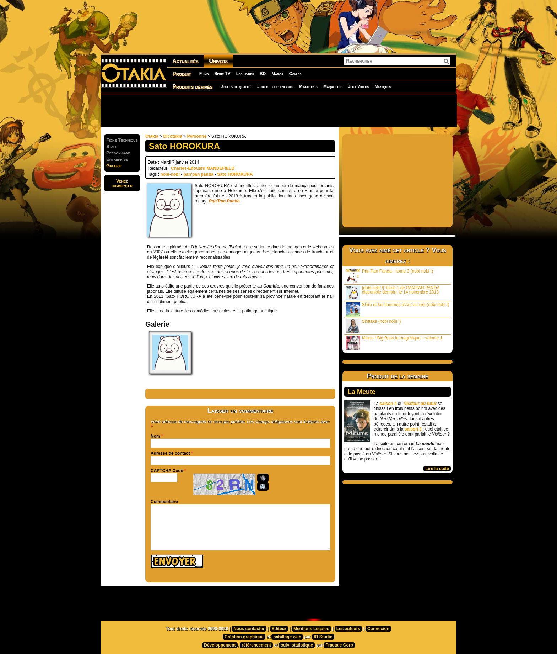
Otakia (151, 136)
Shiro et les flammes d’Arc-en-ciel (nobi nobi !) (397, 309)
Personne (196, 136)
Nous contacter (248, 628)
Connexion (378, 628)
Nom (155, 436)
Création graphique (244, 636)
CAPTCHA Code (167, 470)
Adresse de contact (170, 453)
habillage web (287, 636)
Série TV (222, 73)
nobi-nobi (170, 174)
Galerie (113, 165)
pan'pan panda (198, 174)
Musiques (383, 86)
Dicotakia (172, 136)
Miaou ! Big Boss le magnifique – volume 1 (394, 343)
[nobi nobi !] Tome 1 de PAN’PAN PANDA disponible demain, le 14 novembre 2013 (393, 292)
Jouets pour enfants (275, 86)
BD (263, 73)
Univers (218, 61)
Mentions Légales (311, 628)
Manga (277, 73)
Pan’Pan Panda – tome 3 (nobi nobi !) (389, 276)
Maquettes (332, 86)
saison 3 (413, 429)
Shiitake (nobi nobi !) (373, 326)
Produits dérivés (192, 87)
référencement (256, 645)
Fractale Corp (339, 645)
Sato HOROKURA (235, 174)
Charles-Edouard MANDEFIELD (202, 168)
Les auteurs (348, 628)
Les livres (245, 73)
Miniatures (308, 86)
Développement (220, 645)
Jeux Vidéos (358, 86)
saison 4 (388, 403)
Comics (295, 73)
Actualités (185, 61)
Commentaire (164, 501)
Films (204, 73)
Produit (181, 74)
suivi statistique (297, 645)
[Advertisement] (278, 110)
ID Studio (323, 636)
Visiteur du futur (420, 403)
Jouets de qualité (236, 86)
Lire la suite (437, 468)
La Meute (361, 391)
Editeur (279, 628)
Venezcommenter (122, 183)
